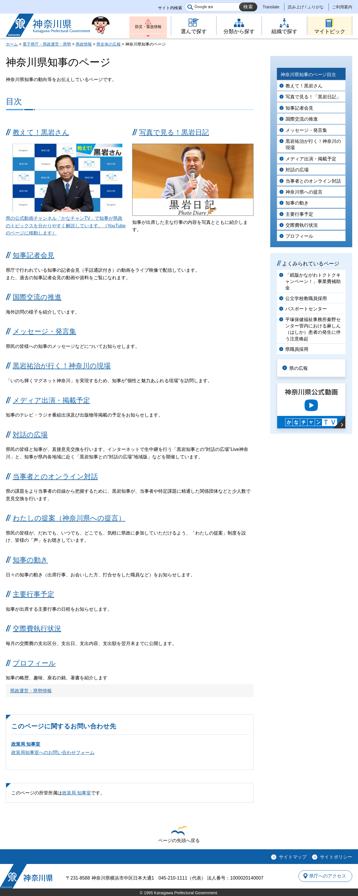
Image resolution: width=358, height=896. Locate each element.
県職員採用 (296, 349)
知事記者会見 (33, 255)
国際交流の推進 (37, 297)
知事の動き (30, 560)
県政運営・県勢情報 (31, 690)
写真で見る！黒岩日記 (174, 132)
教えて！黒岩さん (41, 132)
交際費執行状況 (37, 628)
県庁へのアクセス (325, 876)
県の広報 (301, 367)
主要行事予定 (33, 594)
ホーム (12, 44)
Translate (271, 7)
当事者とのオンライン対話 (55, 476)
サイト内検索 (170, 7)
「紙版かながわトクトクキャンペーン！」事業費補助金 (313, 281)
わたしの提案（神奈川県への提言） (69, 518)
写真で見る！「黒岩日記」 (313, 96)
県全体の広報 (108, 44)
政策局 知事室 (25, 744)
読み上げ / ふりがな (306, 7)
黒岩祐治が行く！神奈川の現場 (62, 366)
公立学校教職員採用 (306, 298)
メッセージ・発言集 (44, 331)
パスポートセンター (306, 308)
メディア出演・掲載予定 (51, 400)
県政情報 (84, 44)
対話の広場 (30, 434)
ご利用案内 (342, 7)
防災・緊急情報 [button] (148, 28)
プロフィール (34, 663)
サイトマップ (293, 856)
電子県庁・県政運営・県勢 (47, 44)
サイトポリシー (336, 856)
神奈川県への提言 (304, 192)
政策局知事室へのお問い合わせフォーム (52, 752)
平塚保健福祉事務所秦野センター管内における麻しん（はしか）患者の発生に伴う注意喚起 (313, 329)
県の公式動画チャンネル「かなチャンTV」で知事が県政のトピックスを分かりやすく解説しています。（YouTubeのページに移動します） (66, 225)
